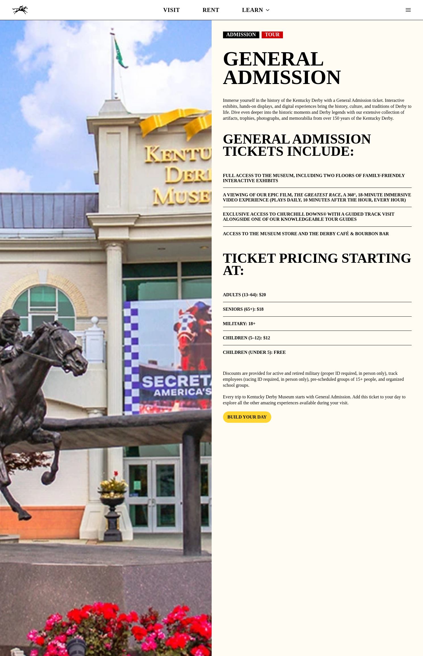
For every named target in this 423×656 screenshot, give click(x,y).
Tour (272, 34)
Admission (241, 34)
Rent (211, 10)
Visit (171, 10)
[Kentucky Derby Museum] (19, 10)
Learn (256, 10)
